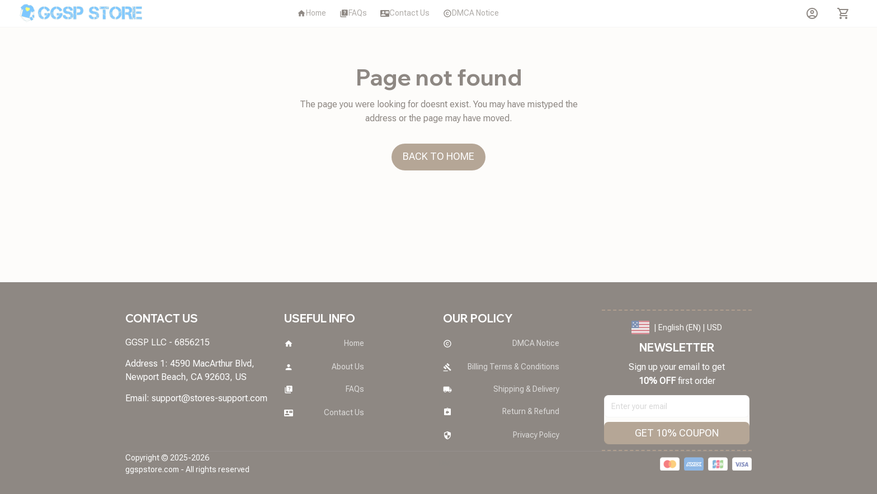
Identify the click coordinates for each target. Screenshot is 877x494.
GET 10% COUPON (677, 433)
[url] (209, 399)
